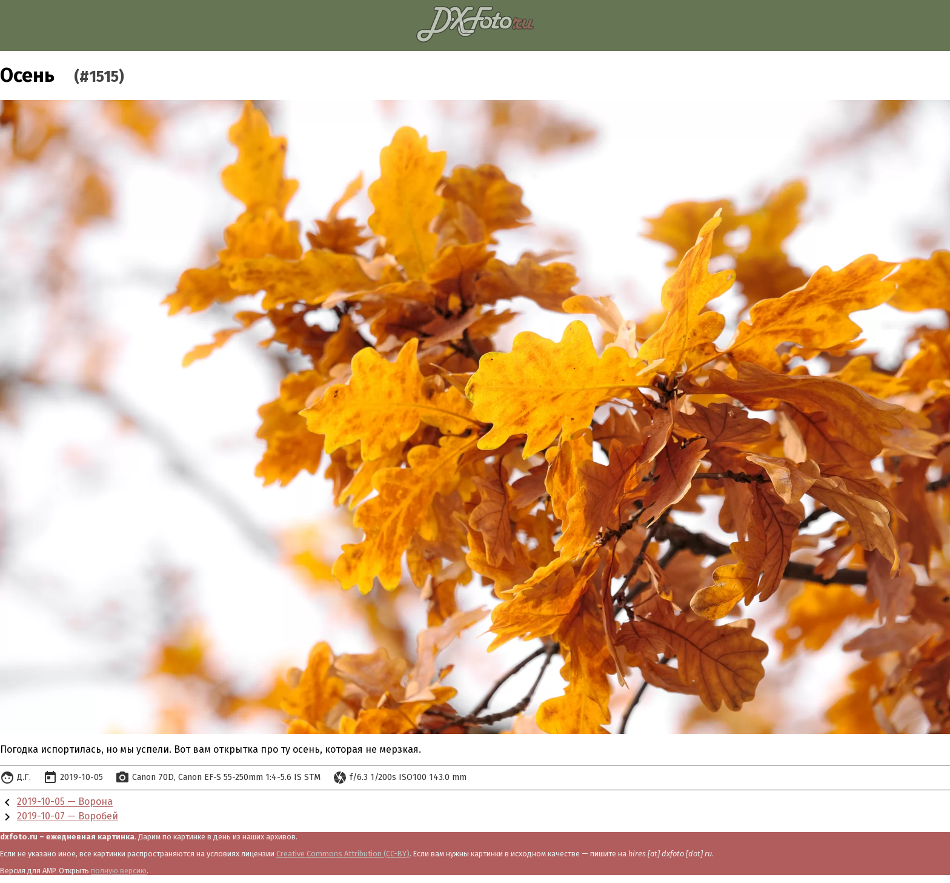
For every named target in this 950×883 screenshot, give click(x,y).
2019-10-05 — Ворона (65, 802)
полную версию (119, 870)
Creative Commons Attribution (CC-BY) (343, 853)
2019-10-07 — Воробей (67, 816)
